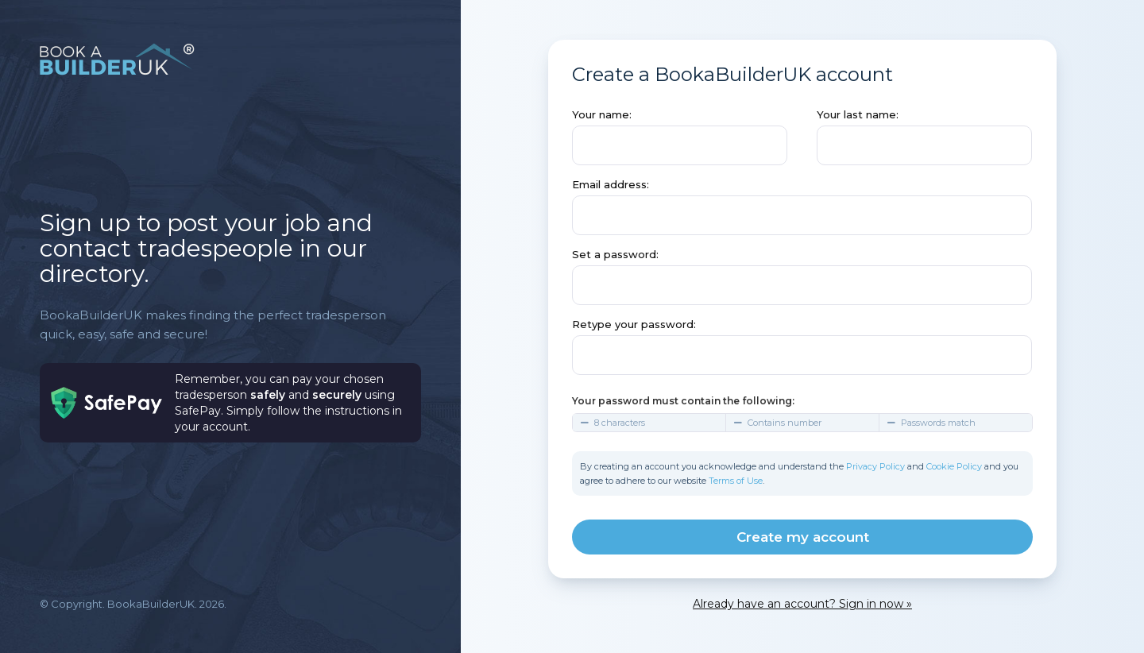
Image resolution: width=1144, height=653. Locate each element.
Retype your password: (634, 324)
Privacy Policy (875, 466)
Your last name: (858, 114)
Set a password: (615, 254)
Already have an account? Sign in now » (802, 604)
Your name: (602, 114)
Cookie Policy (954, 466)
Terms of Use (736, 480)
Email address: (610, 184)
